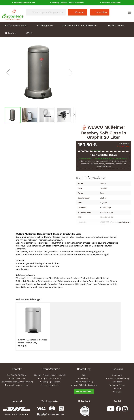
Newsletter (117, 381)
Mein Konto (118, 11)
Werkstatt (79, 11)
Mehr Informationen (91, 176)
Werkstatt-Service (117, 385)
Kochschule (101, 11)
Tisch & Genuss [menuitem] (116, 25)
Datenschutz (83, 378)
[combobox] (46, 11)
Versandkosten (96, 149)
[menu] (67, 28)
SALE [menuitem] (29, 32)
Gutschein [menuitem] (10, 32)
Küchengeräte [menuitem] (45, 25)
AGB (84, 375)
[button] (8, 72)
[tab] (91, 177)
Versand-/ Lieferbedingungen (84, 385)
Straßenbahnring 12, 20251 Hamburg (17, 381)
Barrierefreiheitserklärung (117, 378)
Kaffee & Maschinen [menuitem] (16, 25)
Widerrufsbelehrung (84, 381)
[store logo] (12, 13)
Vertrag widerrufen (83, 391)
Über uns (117, 391)
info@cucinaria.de (17, 378)
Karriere (117, 388)
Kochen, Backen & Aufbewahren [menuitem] (80, 25)
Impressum (117, 375)
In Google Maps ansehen (17, 385)
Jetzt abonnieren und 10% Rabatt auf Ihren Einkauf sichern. (103, 158)
